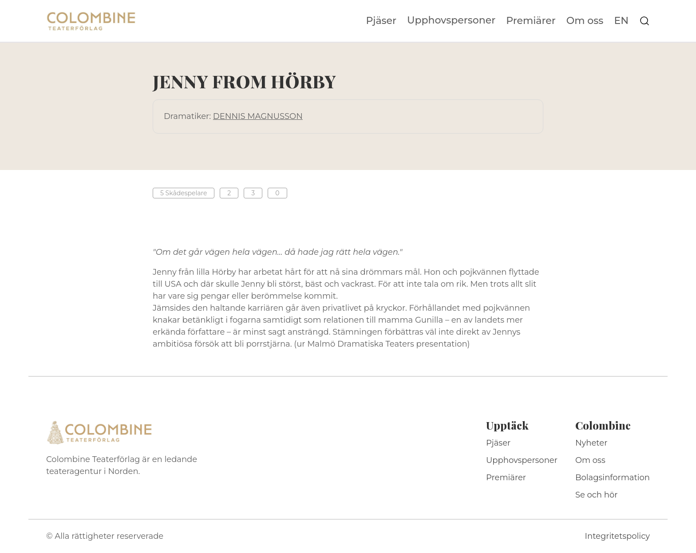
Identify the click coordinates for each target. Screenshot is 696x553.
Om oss (585, 21)
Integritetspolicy (617, 536)
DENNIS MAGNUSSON (258, 116)
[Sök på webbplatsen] (644, 21)
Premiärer (531, 21)
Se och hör (596, 495)
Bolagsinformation (612, 477)
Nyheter (591, 443)
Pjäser (381, 21)
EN (621, 21)
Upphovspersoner (451, 20)
